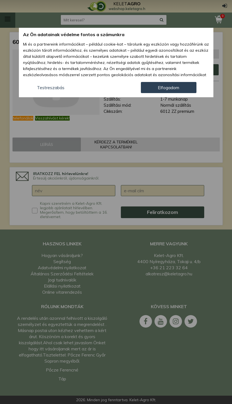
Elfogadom (168, 87)
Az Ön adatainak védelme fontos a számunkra (73, 34)
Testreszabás (50, 87)
